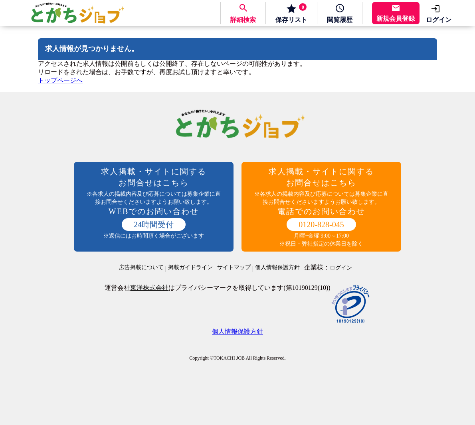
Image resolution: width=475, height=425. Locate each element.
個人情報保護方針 (277, 267)
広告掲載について (141, 267)
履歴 (339, 19)
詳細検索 (243, 19)
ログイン (438, 19)
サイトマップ (234, 267)
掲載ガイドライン (190, 267)
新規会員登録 (395, 18)
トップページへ (60, 80)
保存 (291, 13)
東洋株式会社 (149, 287)
